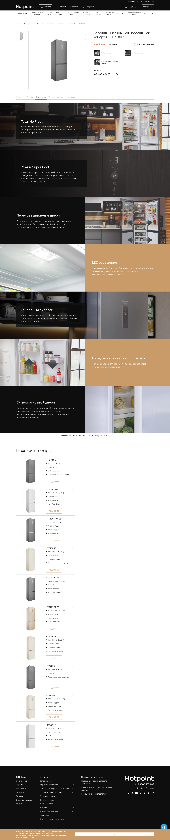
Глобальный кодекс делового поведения (94, 782)
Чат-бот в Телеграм (145, 788)
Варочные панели (87, 13)
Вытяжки (120, 13)
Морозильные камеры (37, 13)
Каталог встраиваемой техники (54, 819)
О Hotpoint (61, 7)
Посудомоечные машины (72, 13)
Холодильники (22, 13)
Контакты (20, 792)
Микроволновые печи (134, 13)
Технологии (73, 7)
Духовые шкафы (98, 13)
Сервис (19, 784)
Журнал (90, 7)
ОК (147, 836)
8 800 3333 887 (144, 784)
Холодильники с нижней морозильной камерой (56, 24)
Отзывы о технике (24, 799)
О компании (21, 780)
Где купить (147, 6)
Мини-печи (148, 13)
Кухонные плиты (110, 13)
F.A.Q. (82, 7)
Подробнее (54, 481)
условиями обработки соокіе (60, 835)
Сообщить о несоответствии (94, 793)
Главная (19, 24)
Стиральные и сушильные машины (54, 13)
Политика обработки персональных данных (97, 788)
